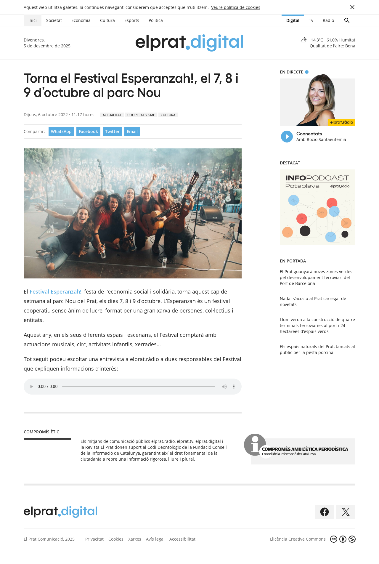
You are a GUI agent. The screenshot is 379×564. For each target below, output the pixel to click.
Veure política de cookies (235, 7)
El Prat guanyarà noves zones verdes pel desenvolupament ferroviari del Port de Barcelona (316, 277)
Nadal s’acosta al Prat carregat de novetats (313, 301)
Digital (292, 20)
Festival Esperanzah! (55, 291)
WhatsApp (61, 131)
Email (132, 131)
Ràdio (328, 20)
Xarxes (134, 539)
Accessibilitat (182, 539)
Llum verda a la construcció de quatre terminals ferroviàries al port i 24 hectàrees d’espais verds (317, 325)
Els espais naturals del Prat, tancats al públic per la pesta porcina (317, 349)
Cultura (107, 20)
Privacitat (94, 539)
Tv (311, 20)
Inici (32, 20)
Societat (54, 20)
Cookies (115, 539)
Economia (81, 20)
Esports (131, 20)
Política (156, 20)
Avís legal (155, 539)
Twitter (112, 131)
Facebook (88, 131)
